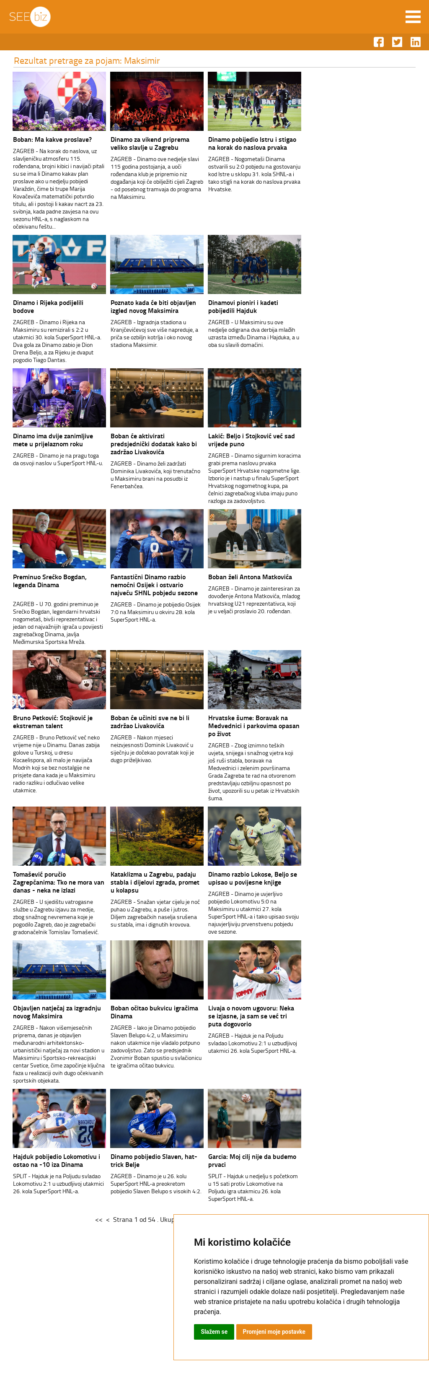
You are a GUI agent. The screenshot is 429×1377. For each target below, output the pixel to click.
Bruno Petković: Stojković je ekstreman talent (45, 721)
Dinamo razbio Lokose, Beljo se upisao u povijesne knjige (245, 878)
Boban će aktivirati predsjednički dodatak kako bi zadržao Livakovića (146, 443)
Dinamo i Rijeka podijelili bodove (40, 306)
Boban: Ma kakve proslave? (44, 139)
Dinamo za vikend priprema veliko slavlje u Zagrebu (142, 143)
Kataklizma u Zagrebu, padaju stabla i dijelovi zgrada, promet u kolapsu (147, 882)
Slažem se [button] (214, 1331)
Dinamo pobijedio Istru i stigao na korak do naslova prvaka (245, 143)
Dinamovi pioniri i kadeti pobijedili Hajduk (236, 306)
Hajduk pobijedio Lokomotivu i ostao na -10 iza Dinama (49, 1160)
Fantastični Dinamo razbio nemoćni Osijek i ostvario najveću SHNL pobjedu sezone (146, 584)
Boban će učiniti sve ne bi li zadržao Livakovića (142, 721)
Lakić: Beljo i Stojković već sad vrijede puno (244, 439)
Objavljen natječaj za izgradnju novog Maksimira (49, 1011)
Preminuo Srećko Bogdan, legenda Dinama (42, 580)
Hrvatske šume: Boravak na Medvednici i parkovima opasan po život (246, 725)
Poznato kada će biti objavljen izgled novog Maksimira (146, 306)
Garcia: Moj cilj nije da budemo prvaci (245, 1160)
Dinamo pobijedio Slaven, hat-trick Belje (146, 1160)
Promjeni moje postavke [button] (275, 1331)
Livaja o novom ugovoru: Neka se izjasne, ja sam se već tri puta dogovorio (244, 1015)
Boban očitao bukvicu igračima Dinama (147, 1011)
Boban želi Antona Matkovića (242, 576)
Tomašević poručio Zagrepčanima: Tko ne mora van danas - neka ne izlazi (51, 882)
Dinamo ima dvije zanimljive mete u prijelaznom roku (45, 439)
